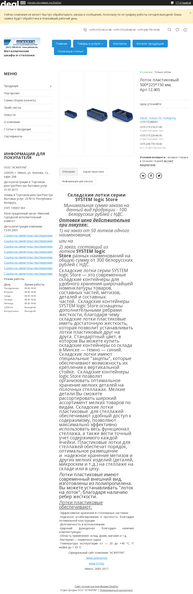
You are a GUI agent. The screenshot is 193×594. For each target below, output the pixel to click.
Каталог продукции (150, 43)
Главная (61, 43)
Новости (10, 115)
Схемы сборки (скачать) (20, 100)
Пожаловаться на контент (116, 590)
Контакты (120, 43)
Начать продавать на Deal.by (44, 2)
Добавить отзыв (177, 29)
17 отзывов (183, 3)
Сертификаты (13, 136)
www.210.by (96, 563)
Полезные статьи (70, 51)
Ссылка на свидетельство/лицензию (28, 235)
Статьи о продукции (17, 129)
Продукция (11, 86)
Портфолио (12, 93)
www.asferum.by (97, 558)
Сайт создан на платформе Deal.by (96, 586)
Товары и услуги (88, 43)
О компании (12, 122)
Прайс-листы (12, 107)
